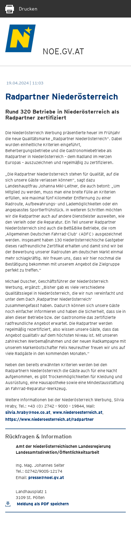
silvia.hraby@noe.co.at (27, 412)
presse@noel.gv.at (46, 477)
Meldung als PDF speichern (37, 503)
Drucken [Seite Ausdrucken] (21, 9)
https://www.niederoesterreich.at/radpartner (49, 419)
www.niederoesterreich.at (77, 412)
